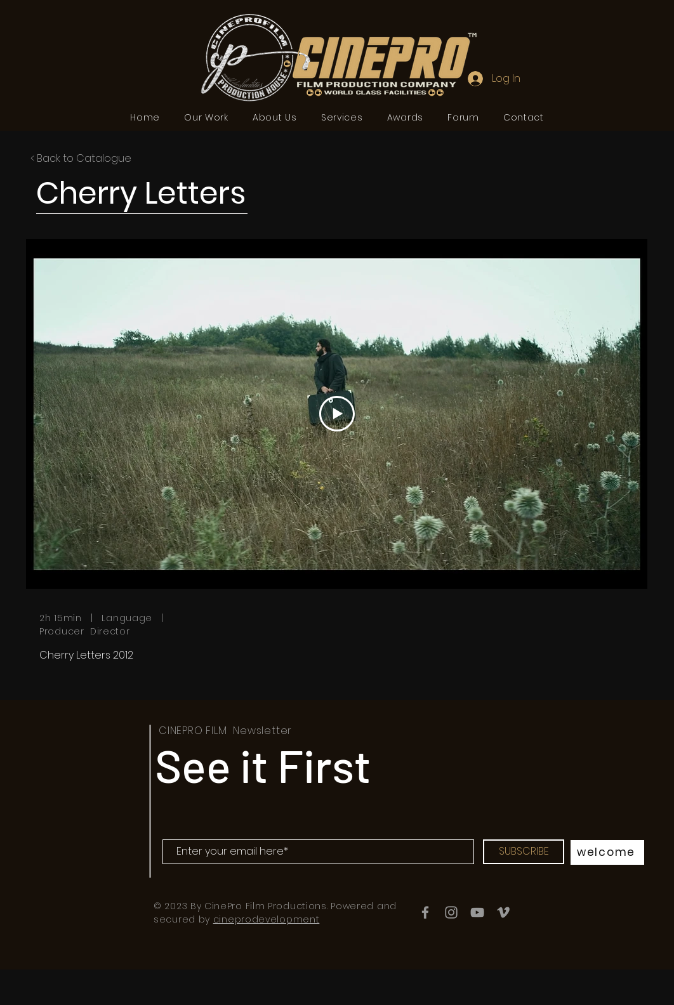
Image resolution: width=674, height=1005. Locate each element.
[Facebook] (425, 912)
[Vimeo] (503, 912)
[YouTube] (477, 912)
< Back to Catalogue (80, 158)
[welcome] (607, 852)
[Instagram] (451, 912)
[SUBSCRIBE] (523, 851)
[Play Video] (337, 413)
